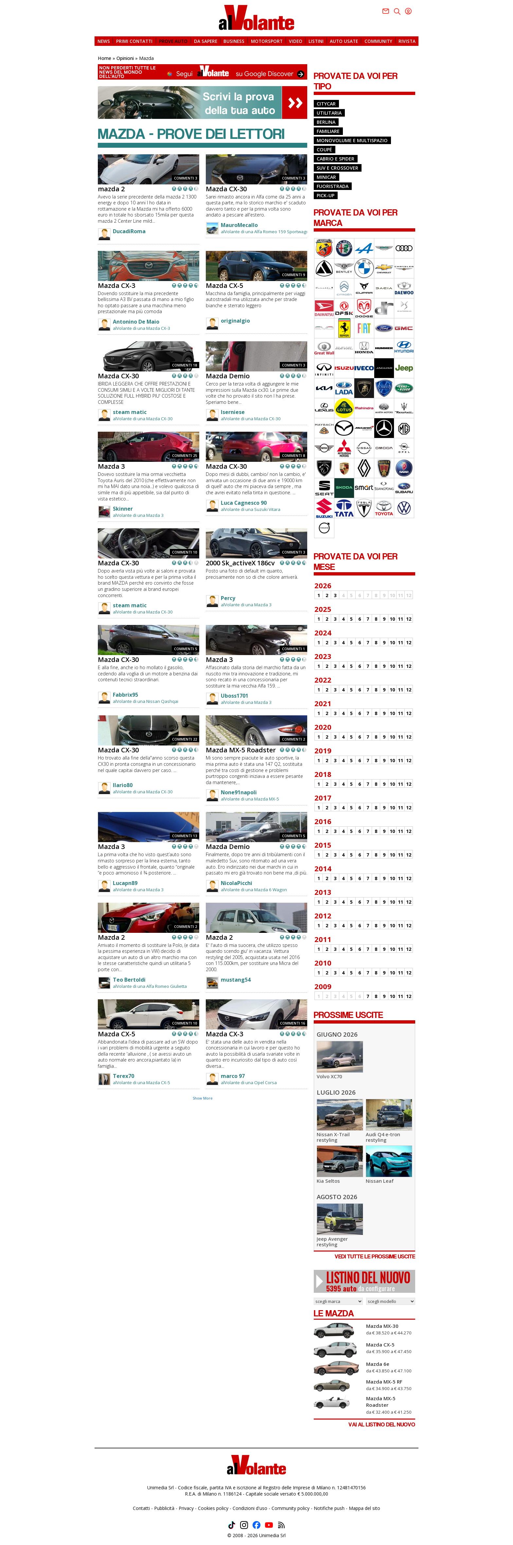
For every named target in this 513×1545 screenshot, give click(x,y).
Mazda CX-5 (224, 285)
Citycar (326, 104)
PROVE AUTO (173, 41)
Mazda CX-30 (226, 188)
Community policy (291, 1508)
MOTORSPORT (267, 41)
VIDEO (295, 41)
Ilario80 (123, 785)
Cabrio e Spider (335, 159)
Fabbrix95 (125, 694)
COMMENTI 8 (293, 455)
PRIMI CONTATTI (134, 41)
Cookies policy (213, 1508)
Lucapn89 (125, 883)
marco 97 (233, 1076)
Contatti (141, 1508)
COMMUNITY (378, 41)
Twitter (397, 11)
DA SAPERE (205, 41)
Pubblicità (164, 1508)
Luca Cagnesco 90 (244, 502)
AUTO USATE (344, 41)
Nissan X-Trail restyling (333, 1137)
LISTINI (316, 41)
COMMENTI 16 (292, 1023)
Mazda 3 (111, 466)
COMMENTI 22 (184, 739)
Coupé (324, 149)
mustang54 (236, 979)
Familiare (328, 131)
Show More (203, 1098)
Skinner (123, 508)
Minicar (326, 177)
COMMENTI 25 (184, 455)
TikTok (232, 1525)
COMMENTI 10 (184, 552)
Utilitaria (329, 113)
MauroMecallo (239, 225)
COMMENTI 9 (293, 274)
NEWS (103, 41)
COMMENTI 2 (293, 739)
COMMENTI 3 (185, 178)
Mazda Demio (228, 375)
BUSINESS (233, 41)
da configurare (368, 1281)
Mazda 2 (111, 937)
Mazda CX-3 (116, 285)
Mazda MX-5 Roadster (241, 749)
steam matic (130, 412)
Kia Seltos (328, 1181)
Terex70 (123, 1076)
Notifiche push (329, 1508)
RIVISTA (407, 41)
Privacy (186, 1508)
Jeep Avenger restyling (332, 1241)
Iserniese (233, 412)
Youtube (408, 11)
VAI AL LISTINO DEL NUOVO (381, 1424)
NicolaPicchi (236, 883)
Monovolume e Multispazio (352, 140)
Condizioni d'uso (250, 1508)
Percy (228, 598)
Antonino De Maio (136, 321)
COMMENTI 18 (184, 365)
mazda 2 (111, 188)
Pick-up (325, 195)
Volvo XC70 (329, 1076)
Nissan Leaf (380, 1181)
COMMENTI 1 (293, 648)
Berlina (326, 122)
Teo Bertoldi (129, 979)
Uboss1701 (234, 695)
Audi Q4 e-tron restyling (383, 1137)
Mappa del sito (364, 1508)
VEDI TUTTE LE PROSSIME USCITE (375, 1256)
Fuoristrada (332, 186)
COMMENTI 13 (184, 835)
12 (408, 619)
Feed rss (281, 1525)
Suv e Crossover (337, 168)
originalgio (235, 320)
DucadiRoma (129, 231)
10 (392, 619)
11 (400, 619)
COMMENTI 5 (185, 648)
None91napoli (239, 792)
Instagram (244, 1525)
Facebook (385, 11)
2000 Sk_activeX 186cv (240, 562)
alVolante (256, 17)
